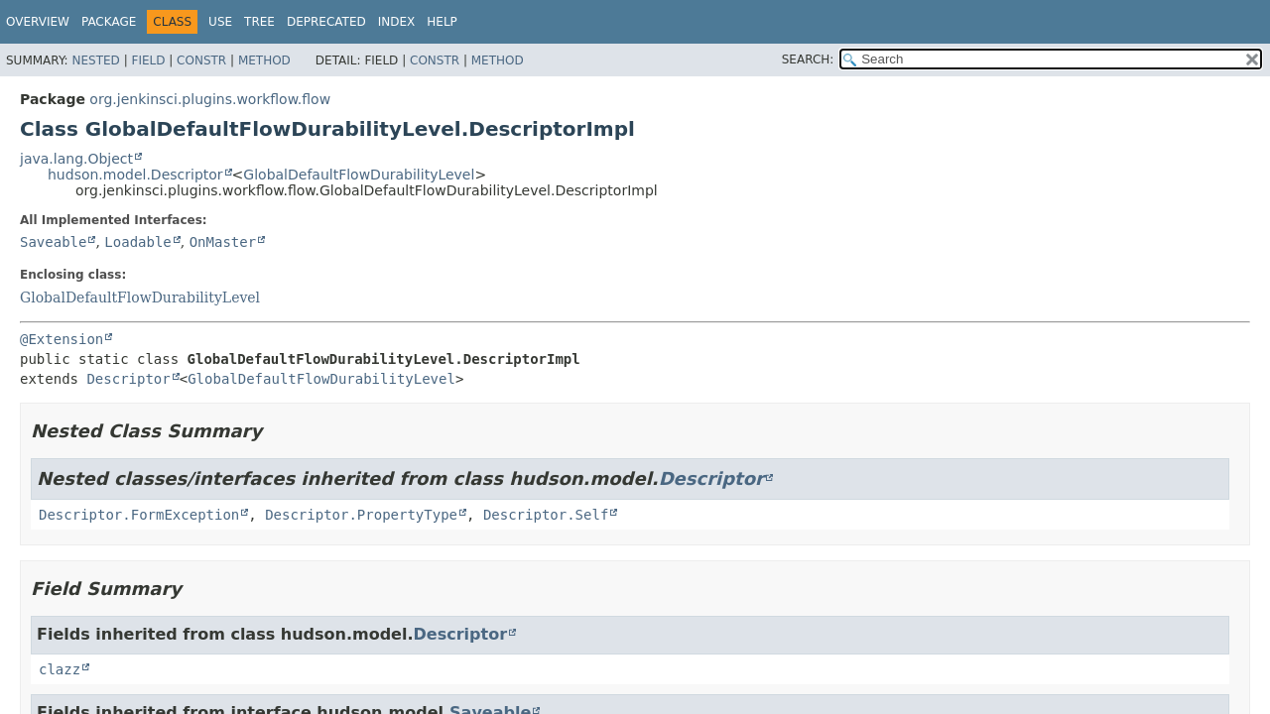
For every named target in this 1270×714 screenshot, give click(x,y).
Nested (95, 60)
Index (397, 22)
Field (148, 60)
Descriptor (128, 379)
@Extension (61, 339)
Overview (37, 22)
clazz (59, 669)
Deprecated (326, 22)
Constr (201, 60)
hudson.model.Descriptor (135, 174)
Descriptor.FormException (139, 515)
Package (108, 22)
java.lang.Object (76, 159)
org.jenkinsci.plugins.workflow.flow (209, 99)
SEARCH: (808, 59)
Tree (259, 22)
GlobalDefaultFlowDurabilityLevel (358, 174)
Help (442, 22)
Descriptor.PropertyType (361, 515)
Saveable (53, 242)
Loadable (137, 242)
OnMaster (223, 242)
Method (264, 60)
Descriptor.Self (545, 515)
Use (220, 22)
